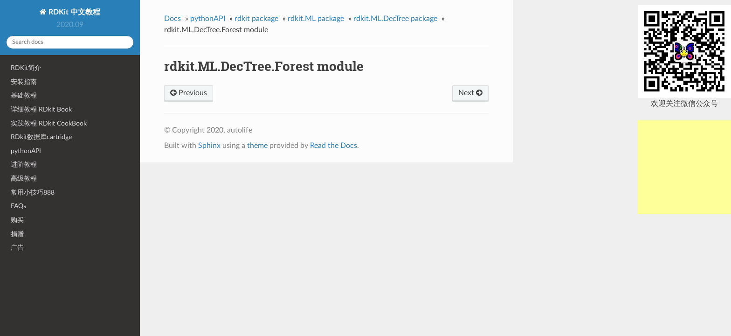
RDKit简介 (26, 67)
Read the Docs (333, 145)
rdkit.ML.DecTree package (395, 18)
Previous (188, 93)
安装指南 (24, 81)
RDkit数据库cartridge (41, 136)
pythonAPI (26, 150)
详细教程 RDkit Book (41, 109)
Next (470, 93)
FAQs (18, 206)
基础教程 (24, 95)
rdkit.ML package (316, 18)
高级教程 (24, 178)
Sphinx (209, 145)
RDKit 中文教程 (73, 12)
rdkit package (256, 18)
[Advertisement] (684, 167)
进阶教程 (24, 164)
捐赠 (17, 234)
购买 (17, 220)
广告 (17, 247)
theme (257, 145)
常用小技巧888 (33, 192)
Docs (172, 18)
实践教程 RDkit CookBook (49, 123)
